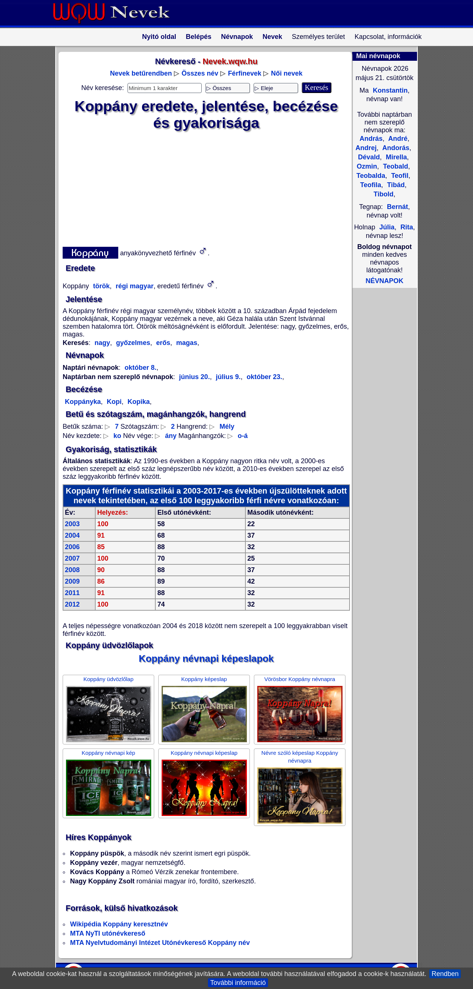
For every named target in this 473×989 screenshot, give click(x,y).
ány (170, 435)
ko (117, 435)
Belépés (198, 36)
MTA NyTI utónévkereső (107, 933)
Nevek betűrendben (141, 73)
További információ (238, 982)
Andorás (395, 148)
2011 (72, 593)
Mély (226, 426)
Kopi (113, 401)
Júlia (386, 227)
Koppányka (83, 401)
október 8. (140, 367)
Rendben (445, 974)
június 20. (194, 377)
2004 (72, 535)
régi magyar (133, 286)
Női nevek (286, 73)
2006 (72, 547)
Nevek (272, 36)
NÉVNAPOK (384, 281)
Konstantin (389, 90)
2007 (72, 558)
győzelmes (132, 342)
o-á (243, 435)
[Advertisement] (202, 187)
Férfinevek (244, 73)
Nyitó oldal (159, 36)
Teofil (398, 175)
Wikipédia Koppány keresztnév (119, 924)
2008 (72, 570)
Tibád (395, 185)
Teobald (394, 166)
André (397, 138)
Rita (405, 227)
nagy (102, 342)
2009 (72, 581)
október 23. (263, 377)
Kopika (138, 401)
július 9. (227, 377)
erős (162, 342)
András (371, 138)
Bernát (397, 206)
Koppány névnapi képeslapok (206, 658)
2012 (72, 604)
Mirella (395, 157)
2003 (72, 524)
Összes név (200, 73)
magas (185, 342)
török (100, 286)
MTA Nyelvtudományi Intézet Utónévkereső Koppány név (160, 942)
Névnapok (237, 36)
